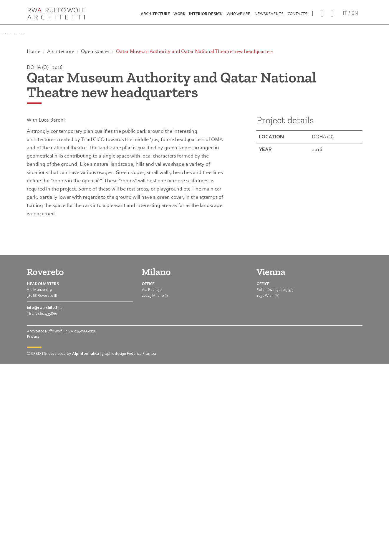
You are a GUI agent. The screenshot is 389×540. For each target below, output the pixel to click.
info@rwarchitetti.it (44, 483)
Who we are (238, 16)
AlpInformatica (85, 529)
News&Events (269, 16)
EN (354, 16)
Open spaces (95, 227)
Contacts (297, 16)
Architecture (155, 16)
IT (345, 16)
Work (179, 16)
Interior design (206, 16)
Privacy (33, 512)
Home (33, 227)
